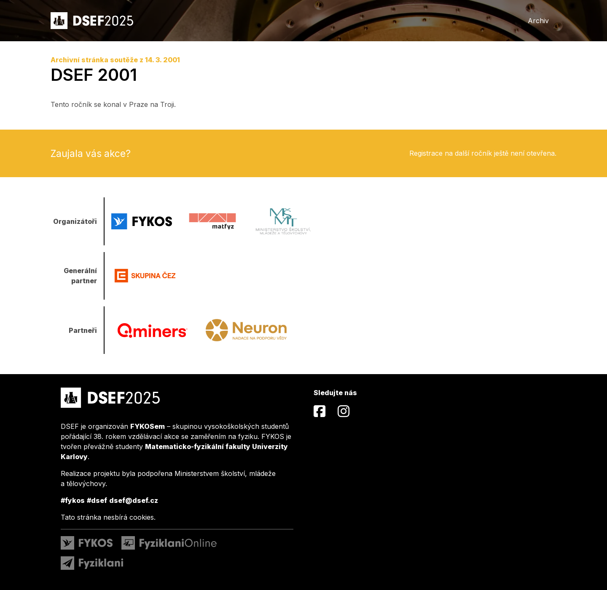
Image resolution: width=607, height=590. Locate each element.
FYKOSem (147, 426)
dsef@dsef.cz (133, 500)
